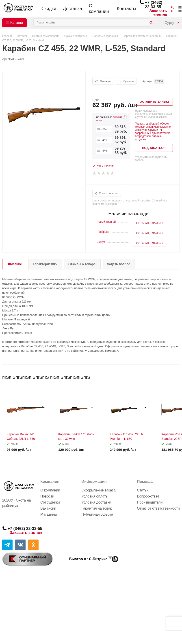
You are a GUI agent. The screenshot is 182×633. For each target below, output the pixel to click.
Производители (150, 502)
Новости (47, 496)
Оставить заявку (149, 223)
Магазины (48, 514)
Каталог (16, 23)
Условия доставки (96, 502)
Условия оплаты (94, 496)
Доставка (72, 8)
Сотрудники (50, 502)
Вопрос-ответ (148, 496)
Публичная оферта (97, 514)
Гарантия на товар (96, 508)
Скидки (48, 8)
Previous (169, 376)
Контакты (126, 8)
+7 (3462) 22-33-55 (153, 4)
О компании (99, 8)
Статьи (143, 490)
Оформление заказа (98, 490)
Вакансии (48, 508)
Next (176, 376)
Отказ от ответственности (158, 508)
